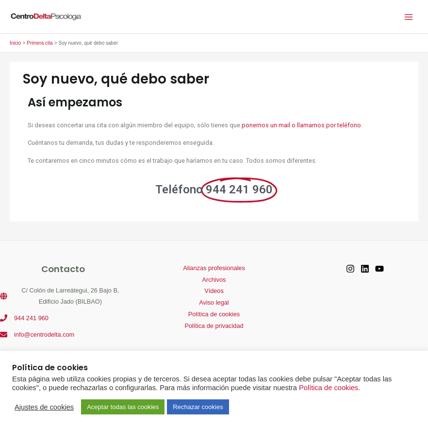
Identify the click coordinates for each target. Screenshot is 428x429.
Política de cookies (214, 314)
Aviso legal (214, 302)
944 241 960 (31, 318)
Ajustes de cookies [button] (44, 407)
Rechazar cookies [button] (198, 407)
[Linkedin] (365, 268)
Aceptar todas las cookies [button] (123, 407)
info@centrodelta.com (44, 334)
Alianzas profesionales (214, 268)
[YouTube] (379, 268)
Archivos (214, 279)
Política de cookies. (329, 388)
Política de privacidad (213, 325)
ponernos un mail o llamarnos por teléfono (301, 125)
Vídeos (214, 290)
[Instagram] (350, 268)
